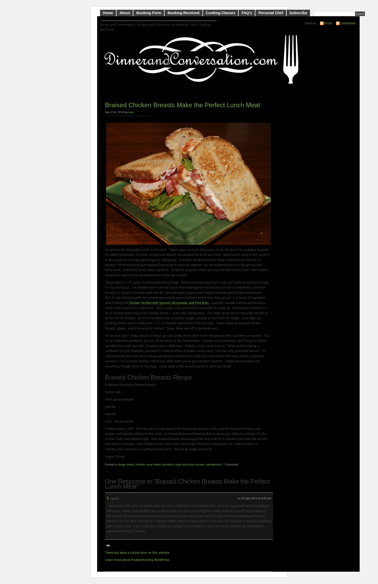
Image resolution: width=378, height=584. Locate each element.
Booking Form (148, 13)
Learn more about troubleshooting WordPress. (137, 560)
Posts (328, 23)
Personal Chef (270, 13)
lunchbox (168, 464)
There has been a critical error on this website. (137, 553)
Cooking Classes (220, 13)
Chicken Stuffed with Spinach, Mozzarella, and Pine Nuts (168, 303)
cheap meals (126, 464)
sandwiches (213, 464)
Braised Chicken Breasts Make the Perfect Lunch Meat (182, 105)
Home (108, 13)
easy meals (153, 464)
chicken (140, 464)
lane (131, 112)
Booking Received (183, 13)
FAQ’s (247, 13)
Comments (348, 23)
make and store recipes (189, 464)
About (124, 13)
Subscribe (298, 13)
